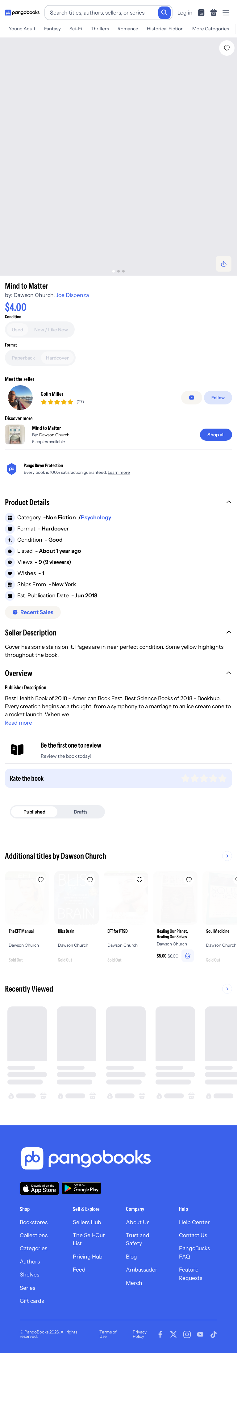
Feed (79, 1311)
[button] (118, 544)
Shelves (29, 1316)
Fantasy (52, 29)
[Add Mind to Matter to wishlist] (227, 48)
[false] (191, 439)
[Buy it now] (118, 343)
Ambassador (141, 1311)
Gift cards (32, 1342)
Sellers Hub (87, 1263)
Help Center (194, 1263)
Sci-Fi (75, 29)
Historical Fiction (165, 29)
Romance (128, 29)
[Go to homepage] (22, 13)
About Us (137, 1263)
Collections (34, 1276)
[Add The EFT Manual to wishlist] (41, 922)
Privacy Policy (140, 1376)
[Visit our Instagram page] (187, 1376)
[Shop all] (216, 476)
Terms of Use (108, 1376)
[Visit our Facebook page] (160, 1376)
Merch (134, 1324)
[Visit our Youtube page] (200, 1376)
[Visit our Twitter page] (173, 1376)
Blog (131, 1298)
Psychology (96, 559)
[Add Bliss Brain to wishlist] (90, 922)
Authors (30, 1303)
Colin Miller (52, 435)
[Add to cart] (118, 326)
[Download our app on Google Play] (81, 1230)
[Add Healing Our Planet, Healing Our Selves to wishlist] (189, 922)
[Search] (164, 13)
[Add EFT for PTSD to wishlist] (139, 922)
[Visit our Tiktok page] (213, 1376)
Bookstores (34, 1263)
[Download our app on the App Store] (39, 1230)
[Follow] (218, 439)
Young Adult (22, 29)
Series (27, 1329)
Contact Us (193, 1276)
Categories (33, 1290)
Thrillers (100, 29)
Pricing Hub (87, 1298)
